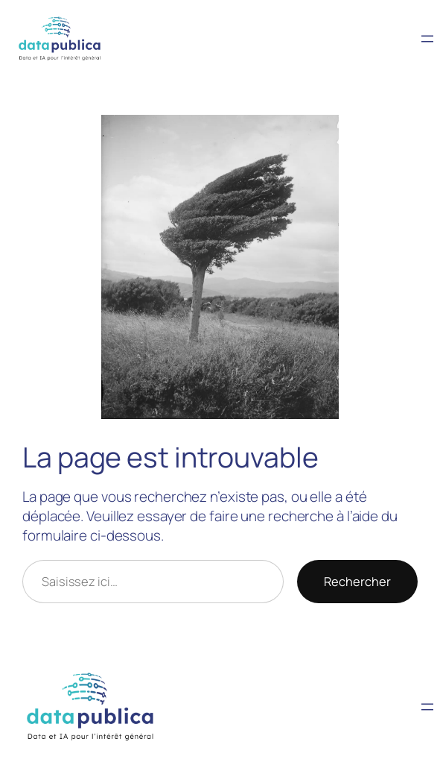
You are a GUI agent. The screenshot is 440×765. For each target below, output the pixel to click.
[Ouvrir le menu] (427, 39)
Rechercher (357, 581)
